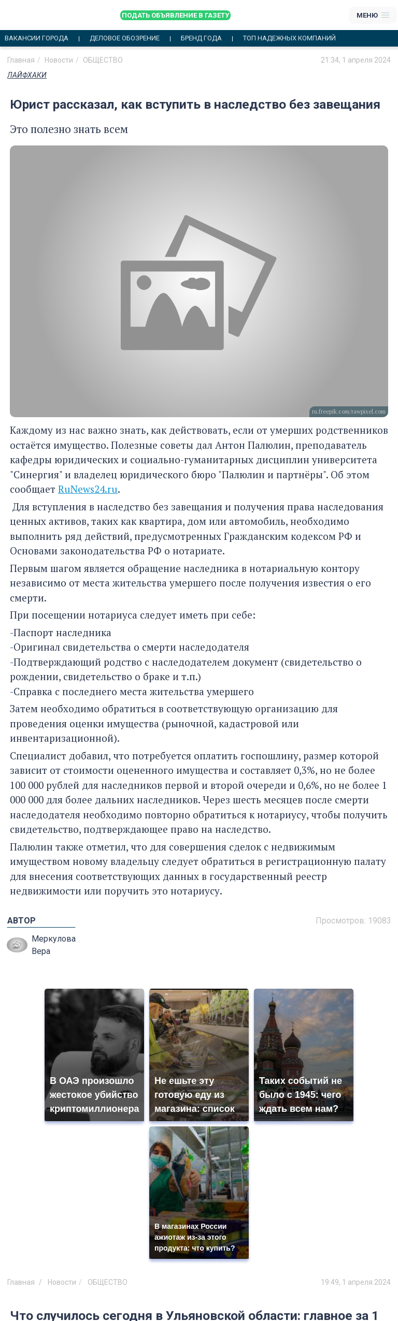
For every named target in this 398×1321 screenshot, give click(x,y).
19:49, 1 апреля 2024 (356, 1282)
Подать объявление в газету (175, 15)
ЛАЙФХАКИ (27, 75)
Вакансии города (36, 38)
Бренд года (201, 38)
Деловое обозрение (125, 38)
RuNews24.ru (88, 488)
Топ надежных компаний (289, 38)
